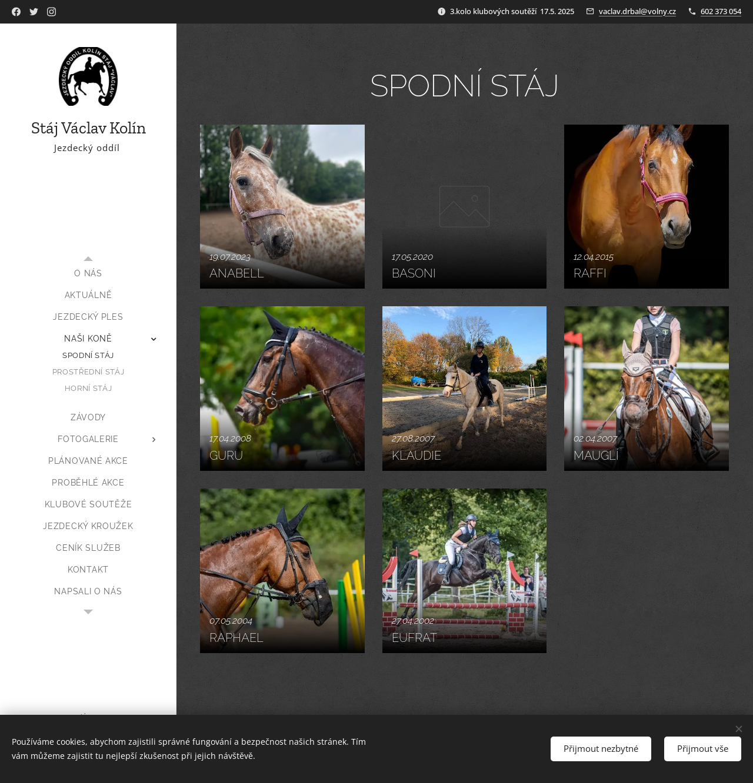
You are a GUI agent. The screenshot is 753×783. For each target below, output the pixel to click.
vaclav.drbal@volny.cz (637, 11)
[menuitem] (88, 273)
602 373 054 (721, 11)
